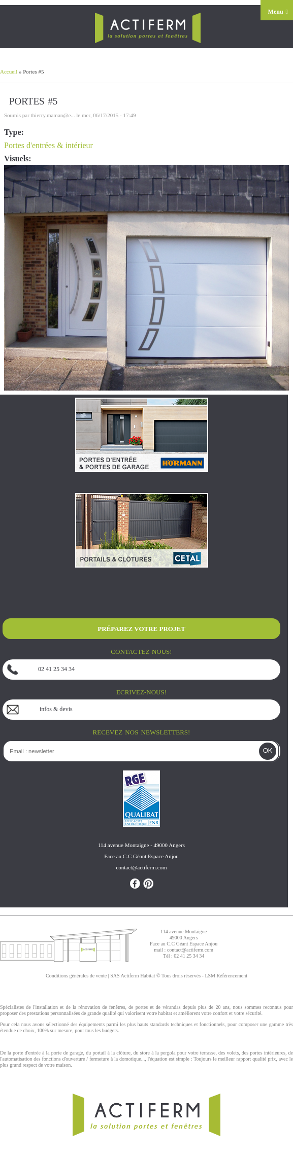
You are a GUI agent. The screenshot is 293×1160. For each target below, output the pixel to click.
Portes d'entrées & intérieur (48, 145)
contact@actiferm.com (190, 950)
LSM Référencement (226, 975)
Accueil (8, 71)
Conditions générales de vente (76, 975)
